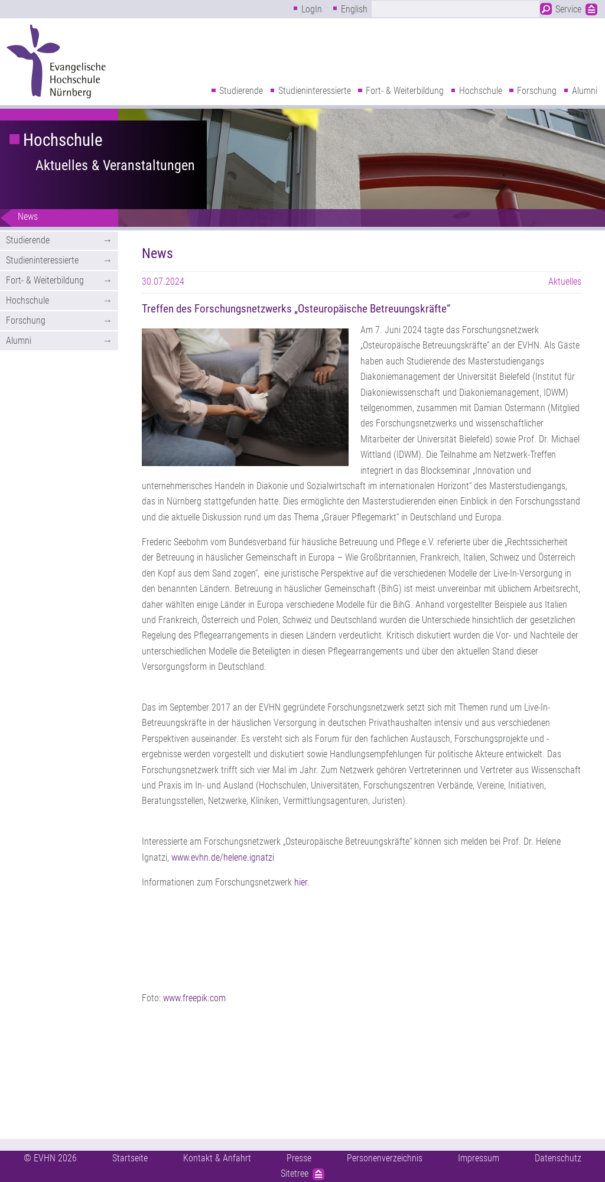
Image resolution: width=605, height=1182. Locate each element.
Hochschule (480, 90)
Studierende (241, 90)
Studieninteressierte (314, 90)
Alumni (584, 90)
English (354, 9)
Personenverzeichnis (384, 1158)
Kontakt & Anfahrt (217, 1158)
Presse (299, 1158)
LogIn (311, 9)
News (28, 216)
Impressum (478, 1158)
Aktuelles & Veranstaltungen (115, 165)
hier (300, 882)
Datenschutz (558, 1158)
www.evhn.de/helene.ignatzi (222, 857)
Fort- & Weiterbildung (405, 90)
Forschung (537, 90)
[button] (245, 397)
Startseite (130, 1158)
